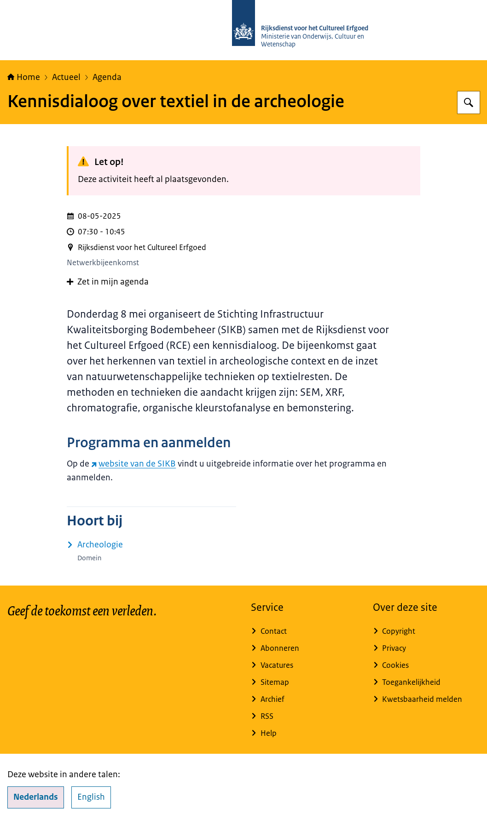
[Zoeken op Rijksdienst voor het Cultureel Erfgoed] (469, 102)
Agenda (107, 77)
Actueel (66, 77)
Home (23, 77)
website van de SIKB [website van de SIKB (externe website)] (133, 463)
